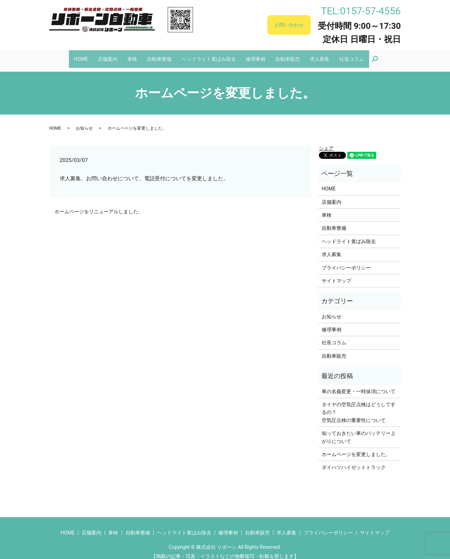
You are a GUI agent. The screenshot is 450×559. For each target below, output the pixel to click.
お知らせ (84, 121)
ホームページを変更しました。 (356, 447)
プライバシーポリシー (346, 261)
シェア (326, 141)
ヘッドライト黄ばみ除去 (209, 55)
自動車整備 (158, 55)
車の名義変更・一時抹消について (359, 384)
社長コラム (359, 55)
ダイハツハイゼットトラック (354, 460)
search (387, 55)
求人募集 (325, 55)
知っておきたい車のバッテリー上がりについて (359, 430)
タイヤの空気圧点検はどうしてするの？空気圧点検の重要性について (359, 405)
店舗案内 (102, 55)
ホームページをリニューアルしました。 (98, 204)
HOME (73, 55)
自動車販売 (291, 55)
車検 (129, 55)
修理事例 (258, 55)
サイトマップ (336, 274)
